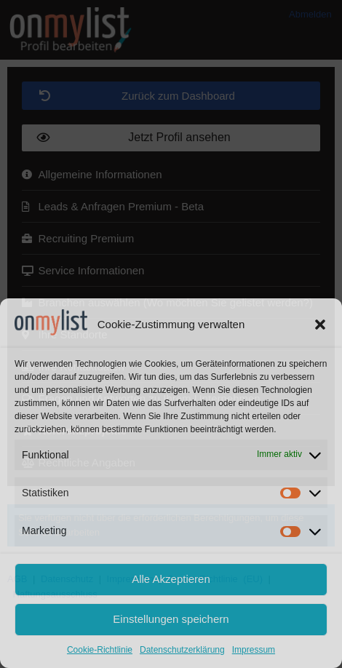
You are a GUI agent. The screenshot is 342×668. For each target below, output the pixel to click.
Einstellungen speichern (170, 619)
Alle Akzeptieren (171, 579)
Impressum (253, 650)
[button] (320, 324)
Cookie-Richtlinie (99, 650)
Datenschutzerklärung (182, 650)
